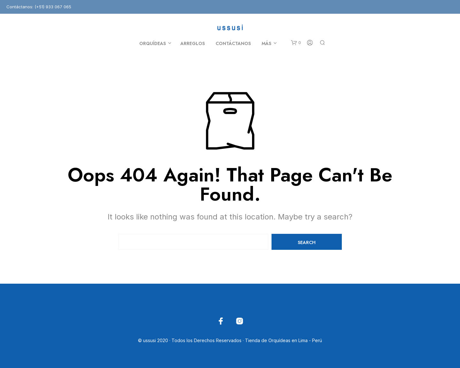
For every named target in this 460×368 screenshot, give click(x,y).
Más (266, 43)
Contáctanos (233, 43)
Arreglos (192, 43)
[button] (296, 43)
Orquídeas (152, 43)
